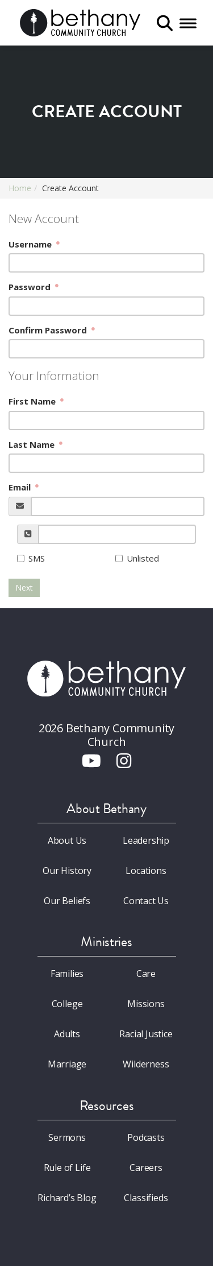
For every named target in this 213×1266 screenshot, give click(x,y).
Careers (146, 1167)
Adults (67, 1034)
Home (20, 188)
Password (31, 286)
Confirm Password (49, 330)
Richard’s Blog (67, 1197)
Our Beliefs (67, 900)
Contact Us (146, 900)
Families (67, 973)
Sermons (67, 1137)
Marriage (67, 1064)
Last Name (33, 444)
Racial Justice (146, 1034)
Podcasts (146, 1137)
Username (31, 244)
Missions (146, 1003)
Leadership (146, 840)
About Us (67, 840)
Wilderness (146, 1064)
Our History (67, 870)
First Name (33, 401)
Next (24, 587)
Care (146, 973)
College (67, 1003)
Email (21, 487)
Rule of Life (67, 1167)
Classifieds (146, 1197)
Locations (146, 870)
